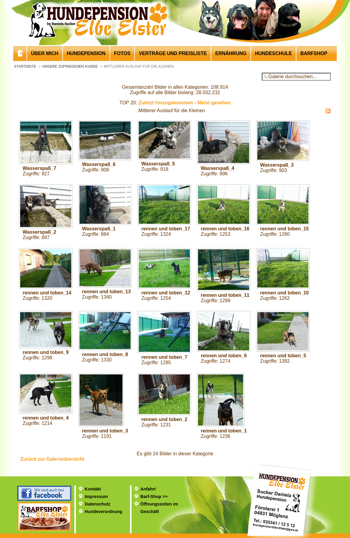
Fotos (122, 53)
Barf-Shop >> (154, 496)
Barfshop (313, 53)
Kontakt (93, 489)
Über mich (44, 53)
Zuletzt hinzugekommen (165, 102)
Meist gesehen (214, 102)
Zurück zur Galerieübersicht (52, 459)
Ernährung (230, 53)
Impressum (96, 496)
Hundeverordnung (103, 511)
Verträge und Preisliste (173, 53)
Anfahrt (148, 489)
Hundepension (86, 53)
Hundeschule (273, 53)
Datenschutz (98, 504)
